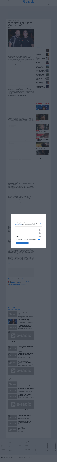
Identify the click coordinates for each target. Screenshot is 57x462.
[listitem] (28, 228)
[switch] (39, 230)
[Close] (44, 216)
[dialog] (28, 231)
